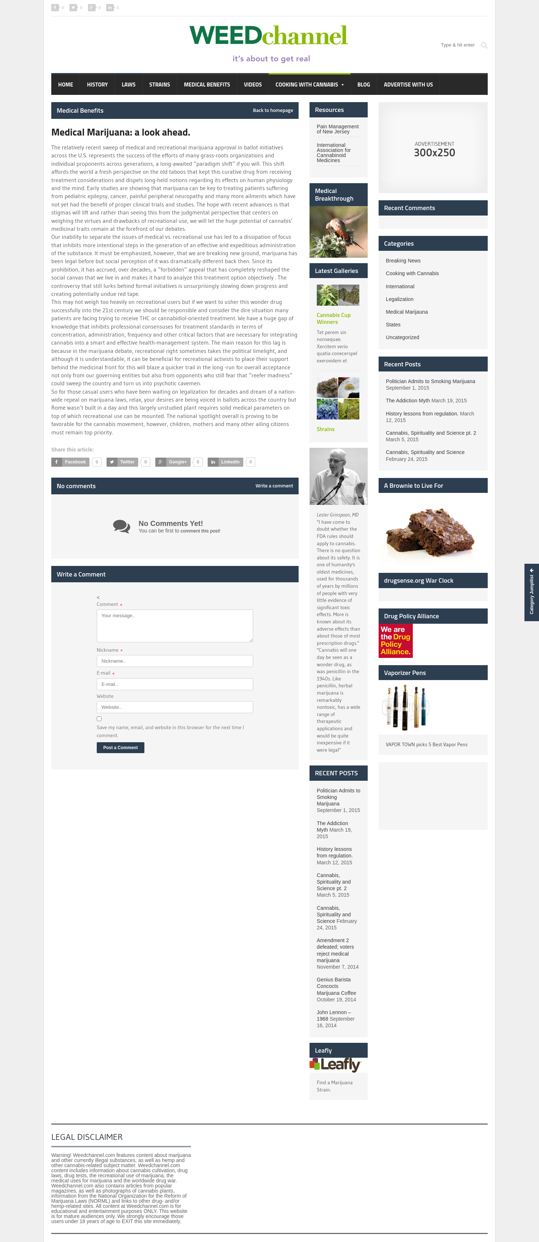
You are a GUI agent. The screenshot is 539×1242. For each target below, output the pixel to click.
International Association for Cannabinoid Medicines (333, 152)
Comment (110, 605)
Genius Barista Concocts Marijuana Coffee (336, 973)
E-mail (106, 674)
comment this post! (201, 531)
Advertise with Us (408, 84)
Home (65, 84)
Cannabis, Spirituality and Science (333, 901)
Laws (129, 84)
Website (105, 696)
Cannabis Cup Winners (333, 318)
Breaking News (403, 261)
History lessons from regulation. (421, 414)
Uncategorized (402, 337)
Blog (364, 84)
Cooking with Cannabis (412, 273)
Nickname (110, 651)
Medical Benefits (207, 84)
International (400, 286)
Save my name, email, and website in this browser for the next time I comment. (170, 731)
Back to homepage (273, 110)
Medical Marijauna (406, 312)
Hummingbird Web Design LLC (98, 1231)
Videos (253, 84)
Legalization (399, 299)
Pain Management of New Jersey (337, 129)
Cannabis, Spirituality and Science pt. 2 (333, 868)
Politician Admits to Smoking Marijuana (430, 381)
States (393, 324)
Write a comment (274, 485)
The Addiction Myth (338, 816)
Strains (159, 84)
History (97, 84)
